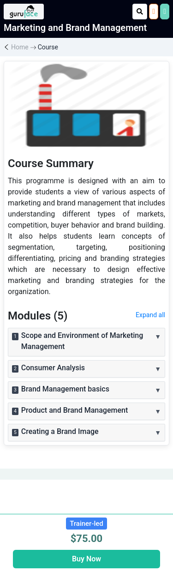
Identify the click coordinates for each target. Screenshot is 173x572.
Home (20, 47)
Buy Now (86, 558)
